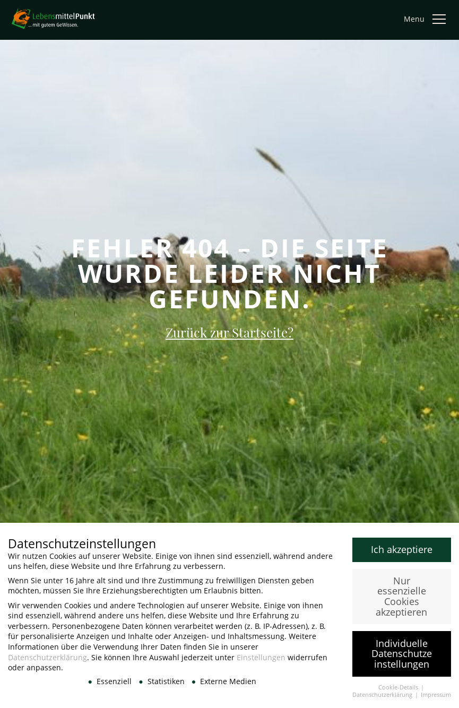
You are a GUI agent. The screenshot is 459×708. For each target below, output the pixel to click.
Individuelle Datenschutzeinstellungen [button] (401, 657)
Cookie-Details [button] (399, 691)
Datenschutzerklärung (47, 661)
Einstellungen (261, 661)
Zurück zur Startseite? (229, 332)
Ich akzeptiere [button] (401, 553)
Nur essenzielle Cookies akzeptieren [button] (401, 600)
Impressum (436, 698)
